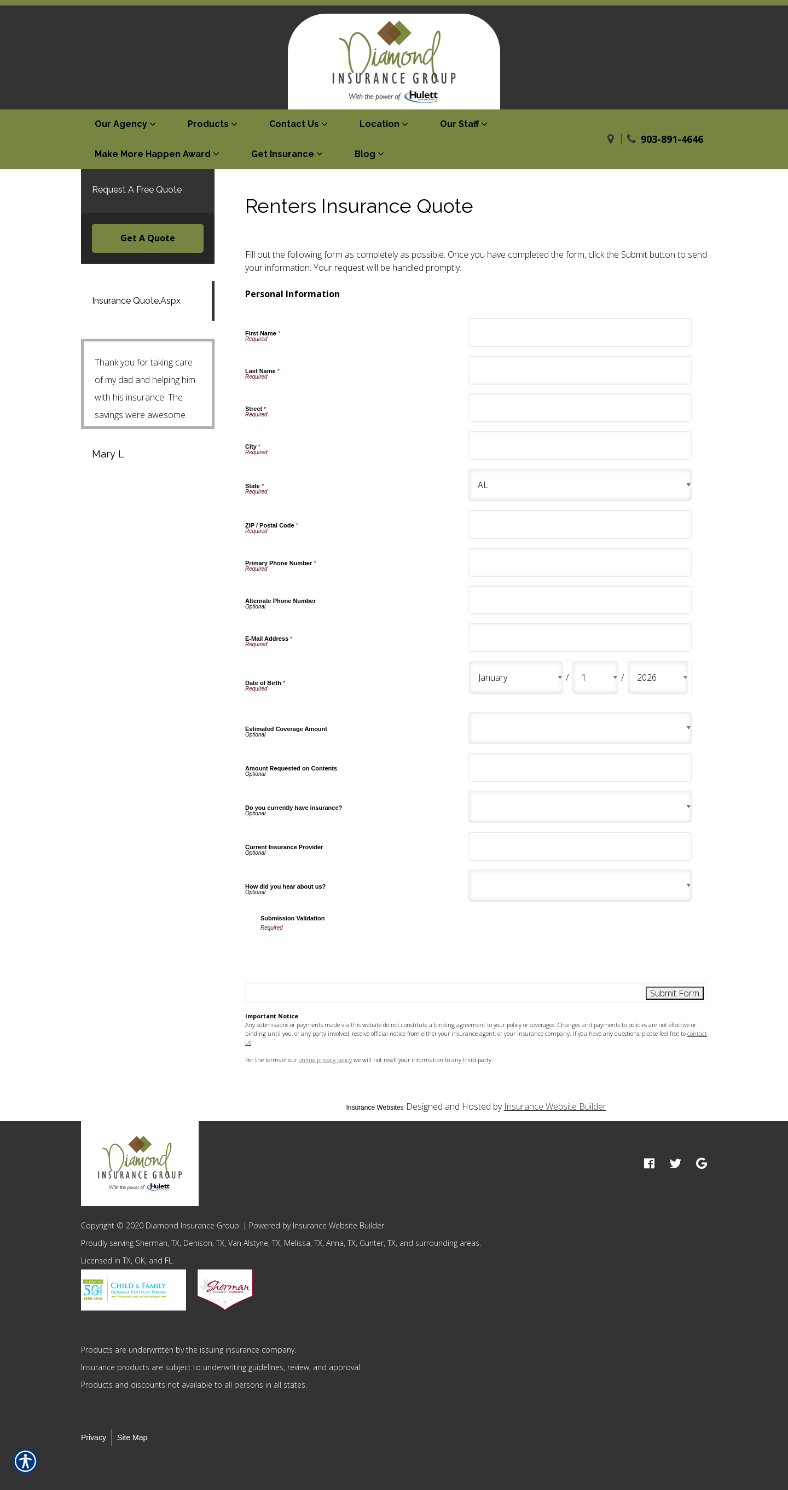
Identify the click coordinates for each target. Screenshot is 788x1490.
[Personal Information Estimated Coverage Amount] (580, 728)
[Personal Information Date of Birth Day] (595, 678)
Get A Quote (147, 238)
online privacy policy (325, 1060)
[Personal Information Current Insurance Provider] (580, 846)
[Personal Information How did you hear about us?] (580, 885)
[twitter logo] (675, 1163)
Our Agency (121, 124)
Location (379, 124)
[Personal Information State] (580, 485)
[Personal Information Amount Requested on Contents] (580, 767)
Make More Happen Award (153, 154)
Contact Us (294, 124)
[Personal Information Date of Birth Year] (658, 678)
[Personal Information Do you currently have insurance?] (580, 807)
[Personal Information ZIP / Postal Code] (580, 524)
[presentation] (343, 953)
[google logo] (701, 1163)
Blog (365, 154)
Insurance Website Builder (555, 1106)
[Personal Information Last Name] (580, 370)
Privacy (93, 1437)
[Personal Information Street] (580, 407)
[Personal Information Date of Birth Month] (516, 678)
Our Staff (459, 124)
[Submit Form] (675, 993)
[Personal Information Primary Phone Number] (580, 562)
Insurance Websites (374, 1107)
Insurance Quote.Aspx (136, 300)
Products (208, 124)
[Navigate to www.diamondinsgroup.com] (610, 139)
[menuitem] (127, 124)
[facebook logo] (649, 1163)
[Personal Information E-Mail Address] (580, 637)
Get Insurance (282, 154)
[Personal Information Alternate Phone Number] (580, 599)
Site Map (132, 1437)
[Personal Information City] (580, 445)
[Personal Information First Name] (580, 332)
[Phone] (631, 139)
